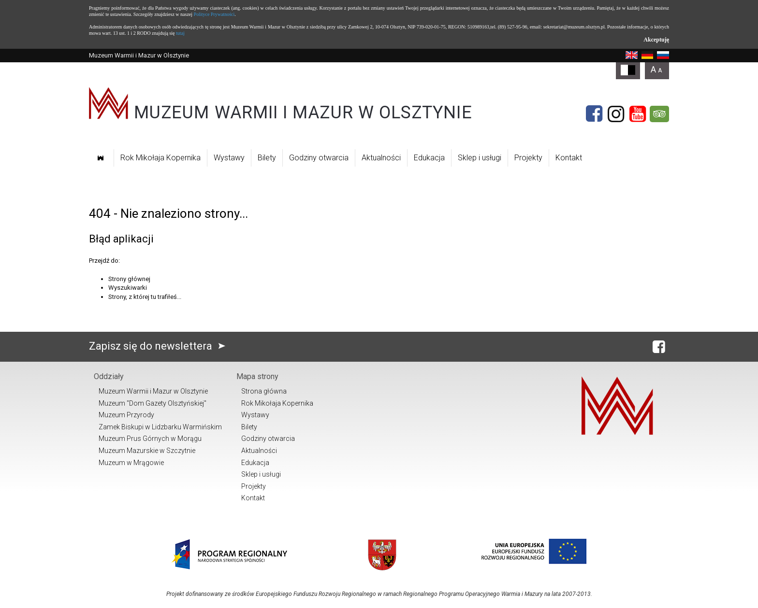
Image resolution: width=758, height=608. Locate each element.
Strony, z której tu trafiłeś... (144, 296)
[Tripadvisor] (659, 114)
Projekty (528, 157)
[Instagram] (616, 114)
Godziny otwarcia (319, 157)
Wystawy (229, 157)
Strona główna (264, 391)
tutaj (180, 33)
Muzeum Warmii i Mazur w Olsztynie (153, 391)
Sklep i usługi (479, 157)
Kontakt (568, 157)
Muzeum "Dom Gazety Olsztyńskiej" (152, 403)
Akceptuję (656, 39)
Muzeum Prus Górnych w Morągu (150, 438)
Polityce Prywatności (214, 14)
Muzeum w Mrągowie (131, 463)
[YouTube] (637, 114)
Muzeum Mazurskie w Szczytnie (147, 450)
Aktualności (381, 157)
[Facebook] (594, 113)
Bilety (267, 157)
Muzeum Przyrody (126, 415)
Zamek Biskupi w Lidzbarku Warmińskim (160, 427)
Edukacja (429, 157)
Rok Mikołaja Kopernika (160, 157)
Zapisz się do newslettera (159, 346)
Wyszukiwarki (127, 287)
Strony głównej (129, 279)
